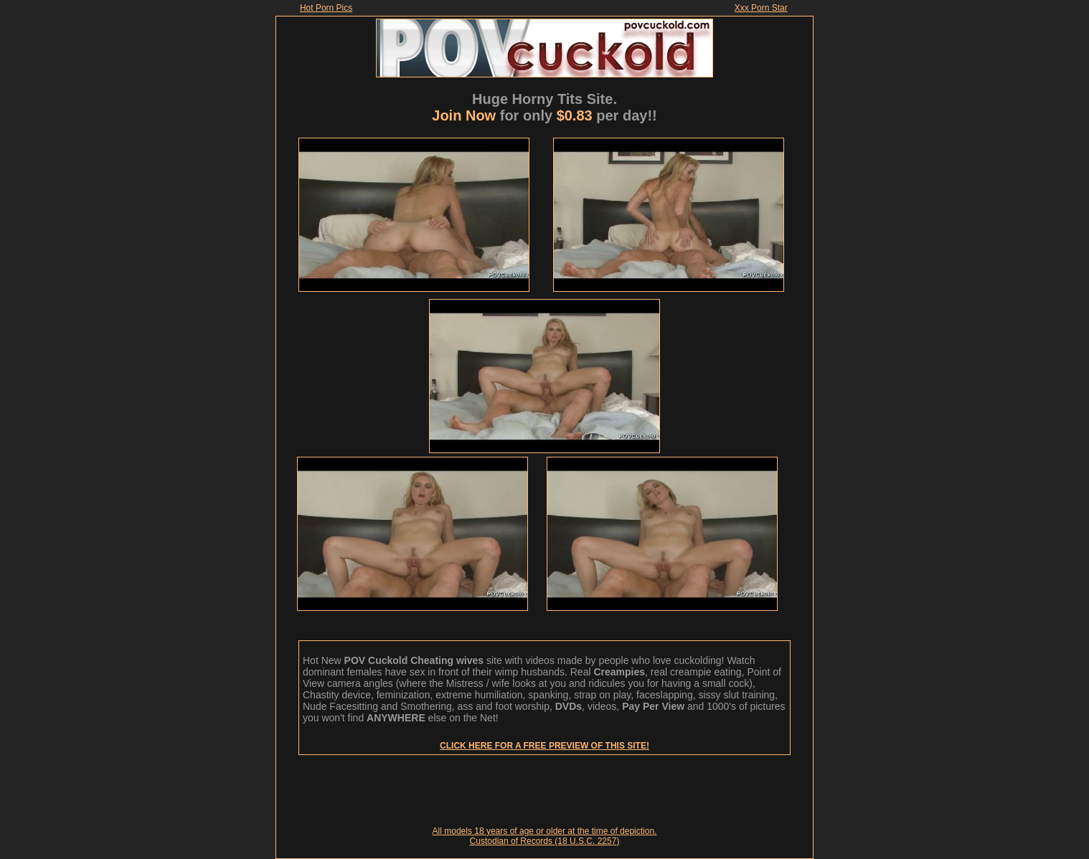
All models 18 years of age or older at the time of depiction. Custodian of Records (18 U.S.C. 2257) (545, 836)
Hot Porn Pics (326, 8)
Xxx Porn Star (761, 8)
